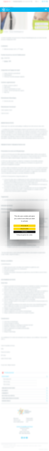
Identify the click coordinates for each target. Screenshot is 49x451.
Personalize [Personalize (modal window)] (24, 232)
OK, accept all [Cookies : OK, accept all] (24, 226)
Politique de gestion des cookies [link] (24, 235)
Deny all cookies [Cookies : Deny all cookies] (24, 229)
